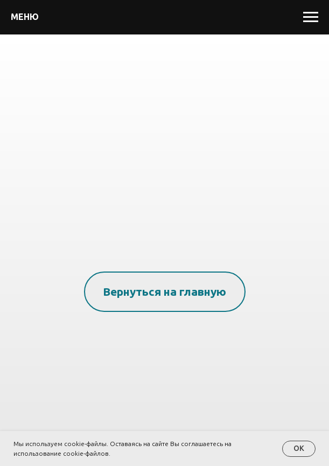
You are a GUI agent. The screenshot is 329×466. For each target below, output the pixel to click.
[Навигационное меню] (310, 17)
